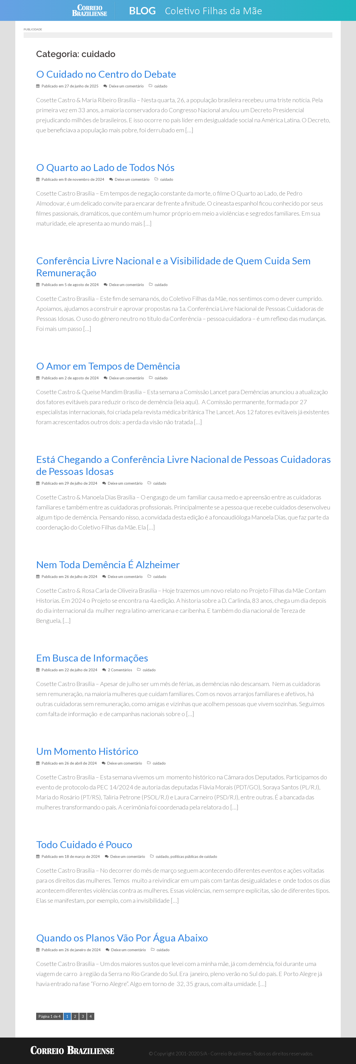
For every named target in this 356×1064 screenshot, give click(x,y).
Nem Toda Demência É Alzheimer (108, 564)
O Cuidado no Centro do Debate (106, 74)
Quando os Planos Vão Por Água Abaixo (122, 938)
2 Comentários (120, 670)
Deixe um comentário (126, 86)
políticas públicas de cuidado (193, 856)
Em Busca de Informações (92, 658)
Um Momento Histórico (87, 751)
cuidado (160, 86)
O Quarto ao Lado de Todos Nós (105, 167)
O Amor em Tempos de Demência (108, 366)
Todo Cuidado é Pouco (84, 844)
